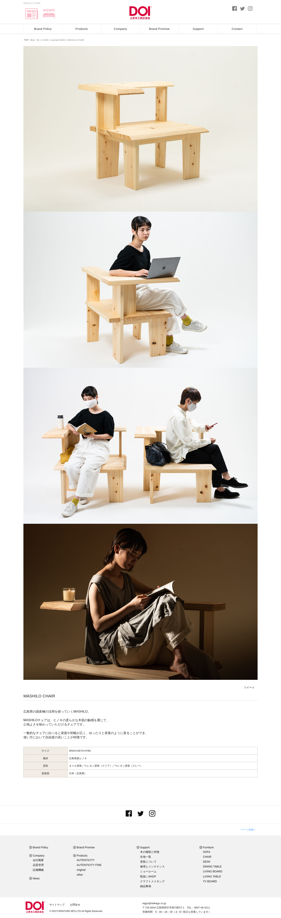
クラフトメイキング (152, 881)
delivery (49, 13)
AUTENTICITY (86, 860)
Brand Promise (159, 28)
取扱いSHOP (148, 876)
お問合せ (75, 904)
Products (82, 28)
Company (120, 28)
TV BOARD (210, 881)
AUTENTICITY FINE (89, 865)
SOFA (206, 851)
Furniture (206, 847)
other (80, 874)
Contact (237, 28)
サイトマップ (57, 904)
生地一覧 (145, 856)
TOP (25, 40)
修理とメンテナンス (152, 866)
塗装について (148, 861)
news (31, 13)
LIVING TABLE (212, 876)
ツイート (249, 687)
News (34, 878)
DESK (206, 861)
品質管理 (38, 865)
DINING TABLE (212, 866)
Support (198, 28)
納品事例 (145, 886)
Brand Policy (43, 28)
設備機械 (38, 869)
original (81, 869)
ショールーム (148, 871)
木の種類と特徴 (149, 851)
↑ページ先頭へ (248, 829)
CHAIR (207, 856)
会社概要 (38, 860)
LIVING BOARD (212, 871)
